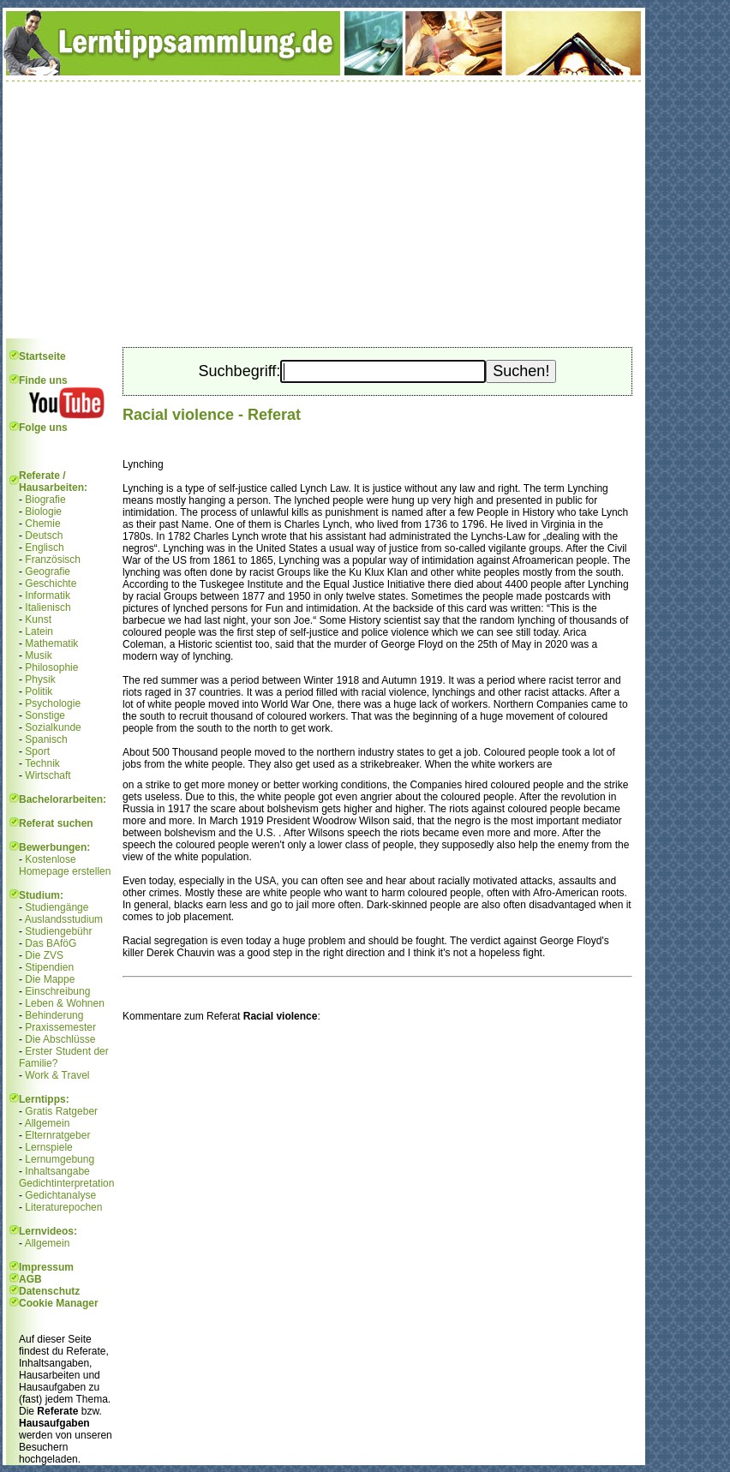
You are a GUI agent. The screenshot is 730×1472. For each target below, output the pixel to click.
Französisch (53, 559)
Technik (42, 763)
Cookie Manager (59, 1303)
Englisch (44, 547)
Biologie (43, 512)
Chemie (42, 524)
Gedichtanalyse (60, 1195)
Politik (38, 691)
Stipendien (49, 967)
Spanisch (46, 739)
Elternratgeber (57, 1135)
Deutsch (44, 536)
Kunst (38, 619)
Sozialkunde (53, 727)
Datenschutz (49, 1291)
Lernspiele (48, 1147)
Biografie (45, 500)
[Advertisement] (324, 210)
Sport (37, 751)
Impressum (46, 1267)
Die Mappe (50, 979)
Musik (38, 655)
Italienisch (47, 607)
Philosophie (51, 667)
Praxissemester (60, 1027)
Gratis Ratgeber (61, 1111)
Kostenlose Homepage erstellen (65, 865)
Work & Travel (57, 1075)
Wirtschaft (47, 775)
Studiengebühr (58, 931)
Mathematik (51, 643)
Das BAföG (50, 943)
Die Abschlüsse (60, 1039)
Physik (40, 679)
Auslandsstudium (64, 919)
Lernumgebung (59, 1159)
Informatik (47, 595)
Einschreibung (57, 991)
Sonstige (45, 715)
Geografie (47, 571)
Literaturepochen (63, 1207)
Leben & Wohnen (65, 1003)
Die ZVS (44, 955)
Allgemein (47, 1123)
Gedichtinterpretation (66, 1183)
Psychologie (53, 703)
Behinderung (54, 1015)
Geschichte (50, 583)
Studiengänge (56, 907)
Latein (39, 631)
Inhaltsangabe (57, 1171)
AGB (30, 1279)
